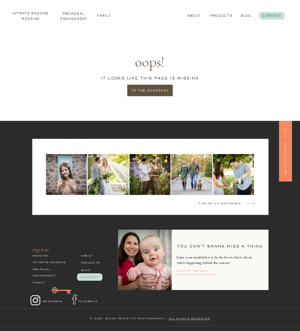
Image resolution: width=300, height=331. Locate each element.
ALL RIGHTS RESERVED (189, 319)
